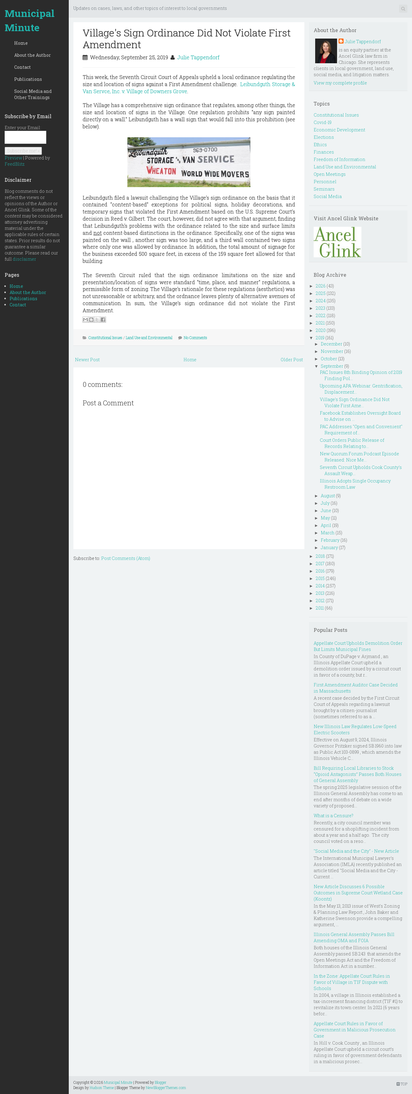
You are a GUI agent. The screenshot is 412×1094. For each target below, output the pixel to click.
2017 (320, 563)
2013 (320, 593)
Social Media (328, 196)
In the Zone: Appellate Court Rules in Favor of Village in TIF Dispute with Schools (352, 982)
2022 (321, 315)
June (326, 510)
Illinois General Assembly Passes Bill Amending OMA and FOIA (354, 937)
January (329, 547)
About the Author (32, 55)
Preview (13, 158)
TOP (402, 1083)
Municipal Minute (30, 20)
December (331, 344)
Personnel (325, 181)
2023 (320, 308)
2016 (320, 571)
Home (21, 43)
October (329, 359)
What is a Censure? (333, 815)
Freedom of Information (339, 159)
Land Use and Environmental (149, 337)
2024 (321, 301)
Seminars (324, 189)
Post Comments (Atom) (125, 558)
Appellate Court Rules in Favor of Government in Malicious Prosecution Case (355, 1030)
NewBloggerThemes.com (166, 1087)
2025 (321, 293)
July (325, 503)
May (325, 518)
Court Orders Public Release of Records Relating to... (352, 443)
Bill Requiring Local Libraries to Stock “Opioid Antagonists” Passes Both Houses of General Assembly (358, 774)
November (332, 351)
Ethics (320, 144)
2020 (321, 330)
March (328, 533)
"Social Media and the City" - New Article (356, 851)
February (330, 540)
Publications (28, 79)
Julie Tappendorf (198, 57)
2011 (320, 608)
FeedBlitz (15, 164)
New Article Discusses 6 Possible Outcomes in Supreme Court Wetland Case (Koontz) (358, 893)
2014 (320, 586)
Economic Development (339, 130)
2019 (320, 338)
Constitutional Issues (105, 337)
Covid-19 (323, 122)
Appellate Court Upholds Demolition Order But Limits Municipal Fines (358, 646)
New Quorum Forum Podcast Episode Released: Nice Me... (359, 457)
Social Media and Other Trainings (33, 94)
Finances (324, 152)
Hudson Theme (102, 1087)
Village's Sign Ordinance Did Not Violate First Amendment (187, 38)
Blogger (161, 1082)
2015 (320, 578)
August (328, 496)
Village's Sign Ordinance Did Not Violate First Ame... (354, 402)
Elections (324, 137)
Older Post (292, 360)
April (326, 525)
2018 (320, 556)
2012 (320, 600)
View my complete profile (340, 83)
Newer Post (87, 360)
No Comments (195, 337)
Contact (22, 67)
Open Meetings (330, 174)
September (332, 366)
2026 (321, 286)
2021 (320, 323)
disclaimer (24, 259)
